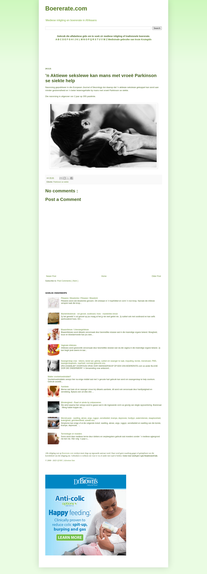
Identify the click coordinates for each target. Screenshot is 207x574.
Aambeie (65, 387)
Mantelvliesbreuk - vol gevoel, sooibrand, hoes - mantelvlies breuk (89, 314)
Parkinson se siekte (61, 182)
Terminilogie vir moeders (71, 434)
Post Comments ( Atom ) (67, 281)
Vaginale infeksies (68, 345)
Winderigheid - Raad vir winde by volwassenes (81, 402)
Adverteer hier (69, 460)
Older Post (156, 276)
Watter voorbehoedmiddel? (59, 377)
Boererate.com (66, 8)
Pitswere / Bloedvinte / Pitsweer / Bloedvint (79, 298)
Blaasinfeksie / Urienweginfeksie (75, 330)
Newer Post (51, 276)
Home (104, 276)
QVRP (59, 460)
